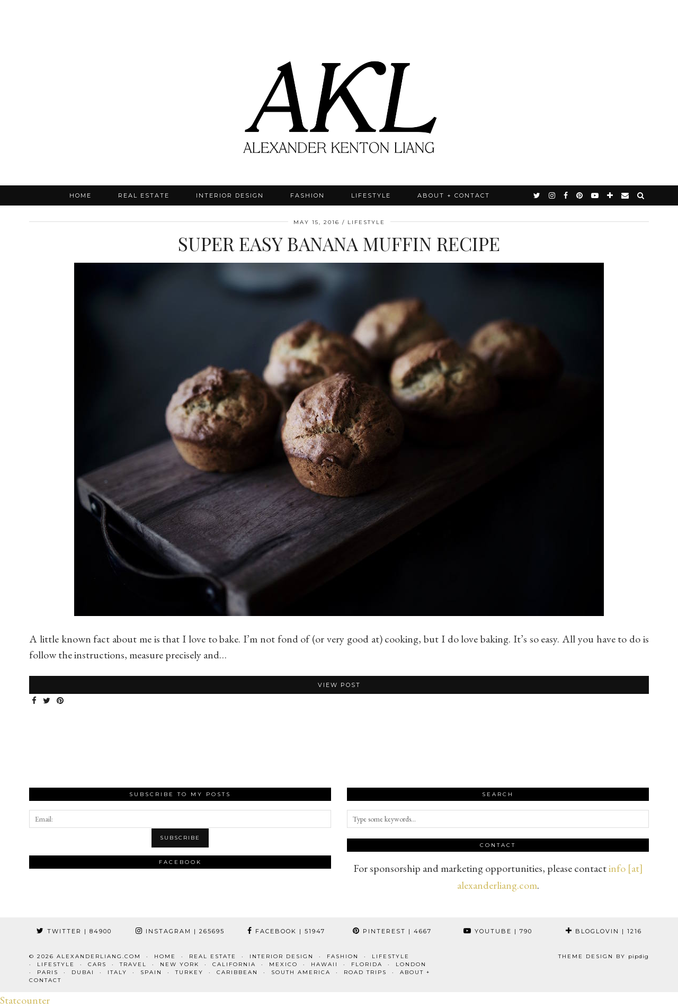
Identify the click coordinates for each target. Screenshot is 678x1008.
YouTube (497, 931)
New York (179, 964)
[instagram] (552, 195)
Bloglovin (604, 931)
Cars (97, 964)
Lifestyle (371, 195)
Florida (366, 964)
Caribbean (237, 972)
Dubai (83, 972)
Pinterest (392, 931)
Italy (117, 972)
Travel (133, 964)
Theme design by (603, 956)
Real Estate (144, 195)
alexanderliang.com (99, 956)
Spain (151, 972)
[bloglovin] (610, 195)
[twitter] (537, 195)
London (411, 964)
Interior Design (230, 195)
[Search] (641, 195)
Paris (47, 972)
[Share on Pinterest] (60, 701)
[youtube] (595, 195)
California (234, 964)
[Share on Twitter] (47, 701)
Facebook (286, 931)
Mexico (283, 964)
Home (80, 195)
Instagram (180, 931)
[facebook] (566, 195)
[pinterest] (580, 195)
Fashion (307, 195)
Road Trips (365, 972)
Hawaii (324, 964)
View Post (339, 685)
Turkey (189, 972)
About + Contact (453, 195)
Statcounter (25, 1000)
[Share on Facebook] (34, 701)
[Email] (625, 195)
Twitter (74, 931)
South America (301, 972)
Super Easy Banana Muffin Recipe (339, 243)
